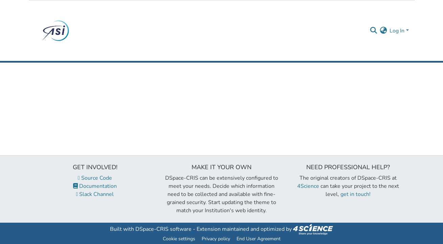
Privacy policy (216, 239)
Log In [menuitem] (397, 31)
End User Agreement (259, 239)
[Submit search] (373, 31)
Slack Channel (95, 194)
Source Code (95, 178)
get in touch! (355, 194)
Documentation (95, 186)
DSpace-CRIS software (163, 229)
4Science (308, 186)
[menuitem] (383, 31)
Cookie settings (179, 239)
